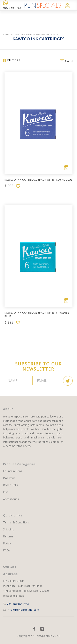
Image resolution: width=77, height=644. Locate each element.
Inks (5, 492)
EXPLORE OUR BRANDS (22, 34)
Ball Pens (9, 478)
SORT (67, 60)
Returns (8, 536)
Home (6, 34)
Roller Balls (10, 485)
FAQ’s (7, 550)
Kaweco (40, 34)
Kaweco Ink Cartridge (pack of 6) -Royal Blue (38, 179)
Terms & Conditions (16, 522)
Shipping (8, 529)
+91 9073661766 (16, 604)
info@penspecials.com (21, 609)
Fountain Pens (12, 471)
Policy (7, 543)
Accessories (11, 499)
